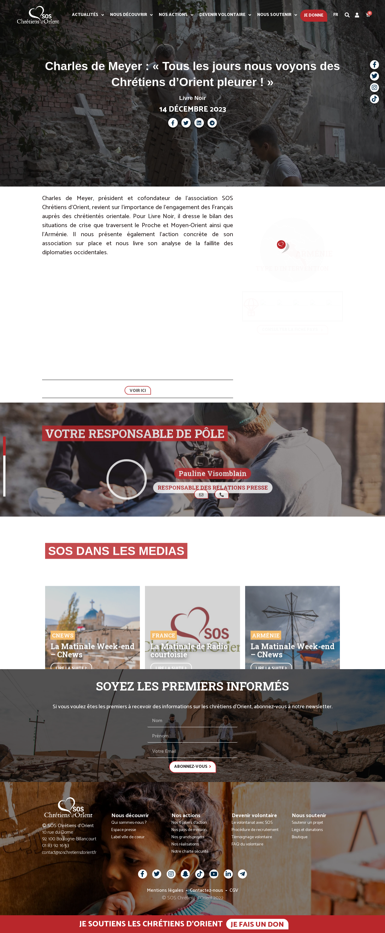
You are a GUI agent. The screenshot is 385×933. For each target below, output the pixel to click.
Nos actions (176, 15)
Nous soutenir (277, 15)
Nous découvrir (131, 15)
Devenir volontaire (225, 15)
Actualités (88, 15)
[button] (347, 15)
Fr (335, 14)
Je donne (313, 15)
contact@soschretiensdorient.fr (69, 854)
